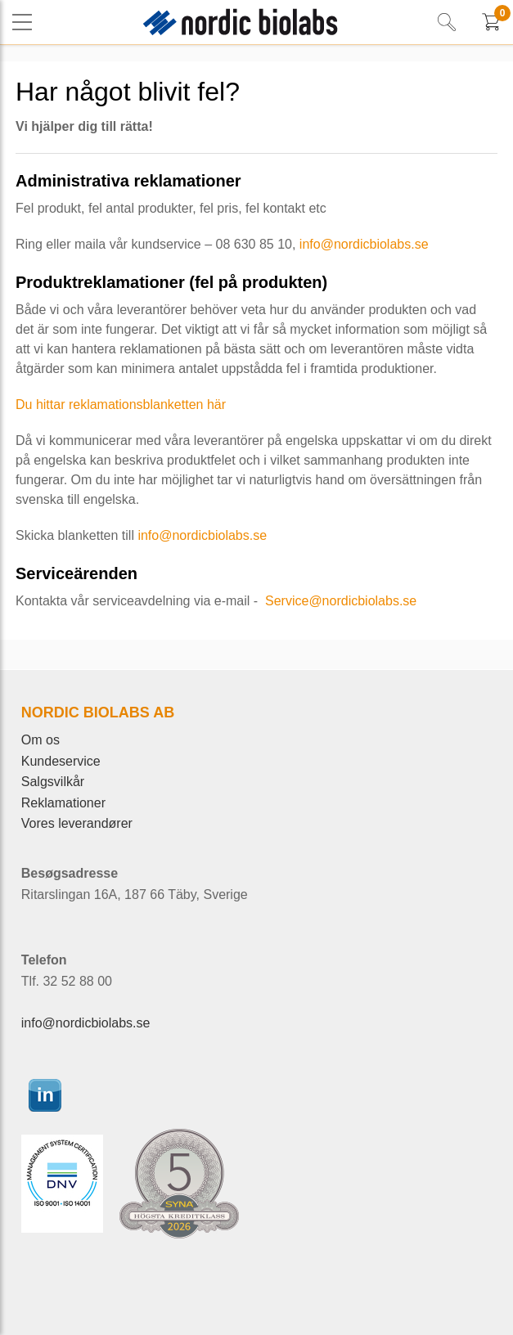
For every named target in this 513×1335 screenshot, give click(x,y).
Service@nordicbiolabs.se (339, 601)
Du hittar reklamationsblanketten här (121, 404)
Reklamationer (63, 803)
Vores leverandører (77, 823)
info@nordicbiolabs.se (364, 244)
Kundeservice (61, 761)
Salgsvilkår (52, 782)
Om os (40, 740)
